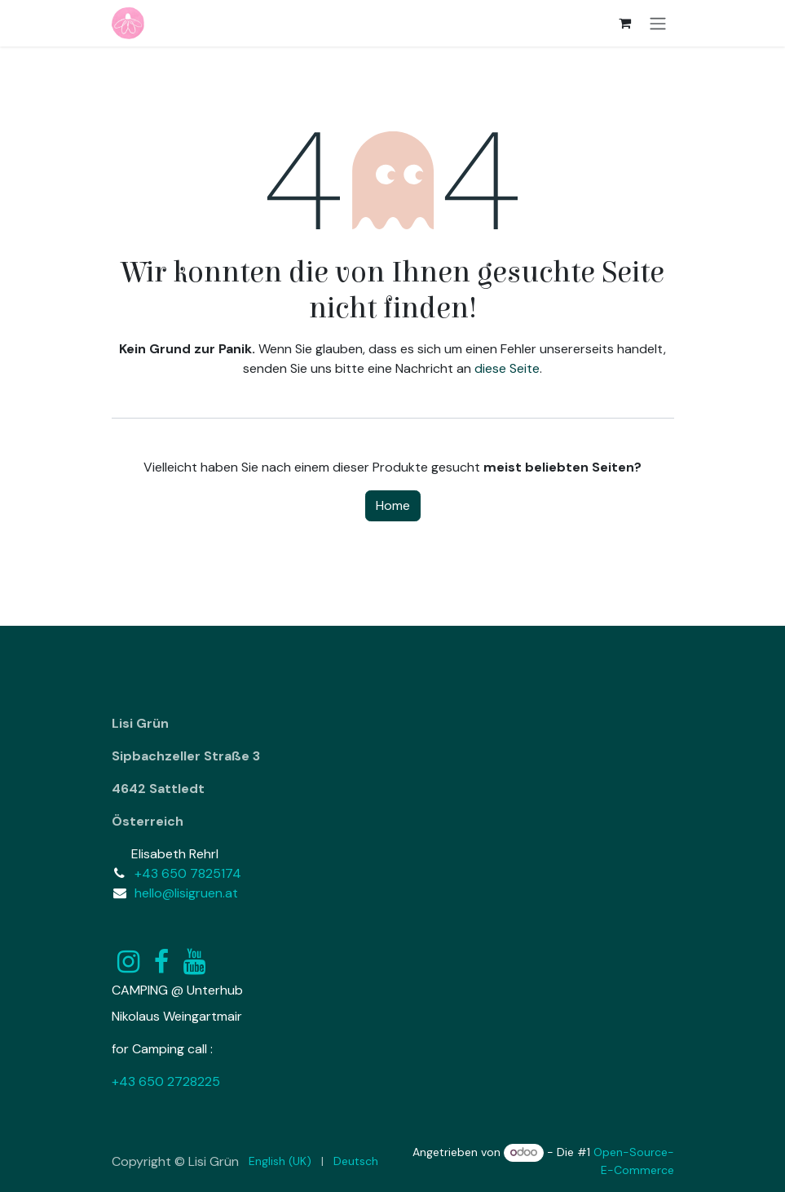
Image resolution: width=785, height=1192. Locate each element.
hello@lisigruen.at (186, 893)
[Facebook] (161, 962)
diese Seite (507, 368)
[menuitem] (280, 1161)
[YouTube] (194, 962)
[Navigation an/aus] (658, 23)
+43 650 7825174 (188, 873)
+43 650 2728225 (166, 1081)
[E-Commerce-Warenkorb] (625, 23)
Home (393, 505)
